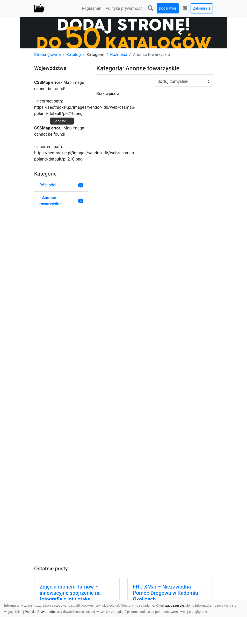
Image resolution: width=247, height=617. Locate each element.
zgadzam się (174, 605)
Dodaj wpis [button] (168, 8)
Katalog (74, 54)
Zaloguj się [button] (201, 8)
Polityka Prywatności (40, 612)
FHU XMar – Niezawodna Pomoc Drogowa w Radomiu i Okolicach (167, 593)
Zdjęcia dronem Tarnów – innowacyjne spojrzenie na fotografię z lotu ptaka (70, 593)
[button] (151, 8)
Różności (118, 54)
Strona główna (47, 54)
